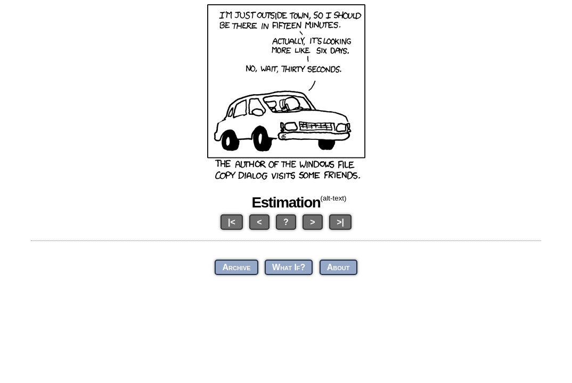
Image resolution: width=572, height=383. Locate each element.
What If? (288, 267)
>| (340, 222)
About (338, 267)
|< (231, 222)
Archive (236, 267)
